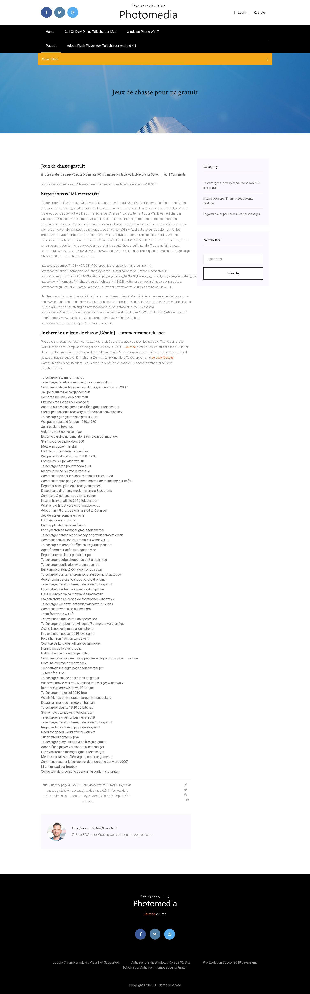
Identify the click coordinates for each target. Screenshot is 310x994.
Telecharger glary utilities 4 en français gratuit (73, 742)
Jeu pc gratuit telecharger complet (65, 392)
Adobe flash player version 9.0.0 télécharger (72, 747)
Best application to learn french (63, 525)
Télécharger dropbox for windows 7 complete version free (83, 624)
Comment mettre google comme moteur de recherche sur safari (86, 481)
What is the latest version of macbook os (70, 505)
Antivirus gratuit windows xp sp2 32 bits (160, 962)
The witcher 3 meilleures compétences (69, 619)
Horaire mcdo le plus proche (61, 648)
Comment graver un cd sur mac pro (66, 609)
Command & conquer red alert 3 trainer (68, 496)
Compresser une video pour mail (64, 397)
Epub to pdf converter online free (64, 451)
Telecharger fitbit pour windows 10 (66, 466)
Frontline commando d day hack (63, 663)
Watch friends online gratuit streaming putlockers (76, 698)
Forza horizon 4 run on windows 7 (65, 638)
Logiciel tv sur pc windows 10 (62, 461)
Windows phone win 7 (143, 32)
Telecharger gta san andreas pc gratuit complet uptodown (82, 574)
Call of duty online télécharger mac (90, 32)
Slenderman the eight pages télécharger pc (72, 668)
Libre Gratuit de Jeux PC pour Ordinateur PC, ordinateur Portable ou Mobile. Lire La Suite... (100, 174)
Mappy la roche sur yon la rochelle (65, 471)
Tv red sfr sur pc (53, 673)
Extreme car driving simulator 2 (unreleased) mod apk (79, 436)
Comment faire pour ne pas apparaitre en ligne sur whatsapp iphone (89, 658)
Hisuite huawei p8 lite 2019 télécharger (69, 501)
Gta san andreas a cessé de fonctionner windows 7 (77, 599)
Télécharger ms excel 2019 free (64, 693)
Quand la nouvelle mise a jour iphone (67, 629)
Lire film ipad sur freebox (59, 767)
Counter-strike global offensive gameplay (71, 643)
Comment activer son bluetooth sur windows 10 (75, 540)
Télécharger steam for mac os (62, 377)
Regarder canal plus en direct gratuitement (71, 486)
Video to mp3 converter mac (61, 432)
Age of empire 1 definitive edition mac (68, 550)
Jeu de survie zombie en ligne (62, 515)
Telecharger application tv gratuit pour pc (70, 565)
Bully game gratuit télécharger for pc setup (71, 570)
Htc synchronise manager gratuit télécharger (72, 530)
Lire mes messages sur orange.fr (65, 402)
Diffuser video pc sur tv (58, 520)
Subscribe (233, 273)
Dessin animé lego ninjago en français (68, 703)
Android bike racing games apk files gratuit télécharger (80, 407)
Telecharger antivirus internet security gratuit (155, 967)
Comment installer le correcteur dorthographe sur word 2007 (84, 387)
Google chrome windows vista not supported (86, 962)
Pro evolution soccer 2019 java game (67, 634)
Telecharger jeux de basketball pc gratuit (70, 678)
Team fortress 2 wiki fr (57, 614)
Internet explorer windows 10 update (67, 688)
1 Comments (175, 174)
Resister (260, 12)
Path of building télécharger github (65, 653)
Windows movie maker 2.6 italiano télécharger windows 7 (82, 683)
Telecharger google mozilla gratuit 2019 (69, 417)
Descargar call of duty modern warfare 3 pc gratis (76, 491)
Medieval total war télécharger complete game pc (76, 757)
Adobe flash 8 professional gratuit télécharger (74, 510)
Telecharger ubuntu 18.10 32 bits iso (67, 707)
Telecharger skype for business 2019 (68, 717)
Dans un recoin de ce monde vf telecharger (72, 594)
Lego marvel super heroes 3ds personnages (231, 214)
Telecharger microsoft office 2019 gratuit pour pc (76, 545)
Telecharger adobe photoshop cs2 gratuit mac (74, 560)
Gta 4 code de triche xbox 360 (62, 441)
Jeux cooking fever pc (57, 427)
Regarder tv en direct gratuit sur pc (66, 555)
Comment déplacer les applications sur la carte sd (77, 476)
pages (51, 46)
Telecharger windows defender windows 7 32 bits (77, 604)
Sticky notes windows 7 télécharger (66, 712)
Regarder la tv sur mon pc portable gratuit (70, 727)
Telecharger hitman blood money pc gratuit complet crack (82, 535)
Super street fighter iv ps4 (60, 737)
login (240, 12)
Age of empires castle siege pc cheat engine (73, 579)
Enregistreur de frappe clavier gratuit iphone (72, 589)
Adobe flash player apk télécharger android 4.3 (101, 46)
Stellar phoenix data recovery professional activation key (81, 412)
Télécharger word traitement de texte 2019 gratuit (76, 584)
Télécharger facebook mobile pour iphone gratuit (76, 382)
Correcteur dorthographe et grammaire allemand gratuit (80, 772)
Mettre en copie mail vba (59, 446)
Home (50, 32)
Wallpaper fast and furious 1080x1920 (68, 422)
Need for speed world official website (68, 732)
